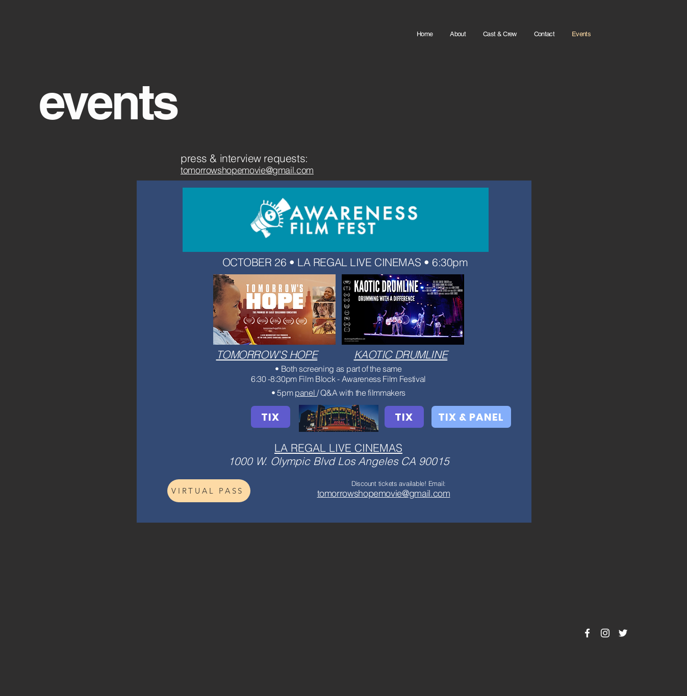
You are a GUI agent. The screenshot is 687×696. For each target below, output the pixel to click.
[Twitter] (623, 633)
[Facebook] (587, 633)
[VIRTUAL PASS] (208, 490)
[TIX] (270, 417)
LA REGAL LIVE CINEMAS (338, 447)
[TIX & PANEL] (471, 417)
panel (306, 393)
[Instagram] (605, 633)
